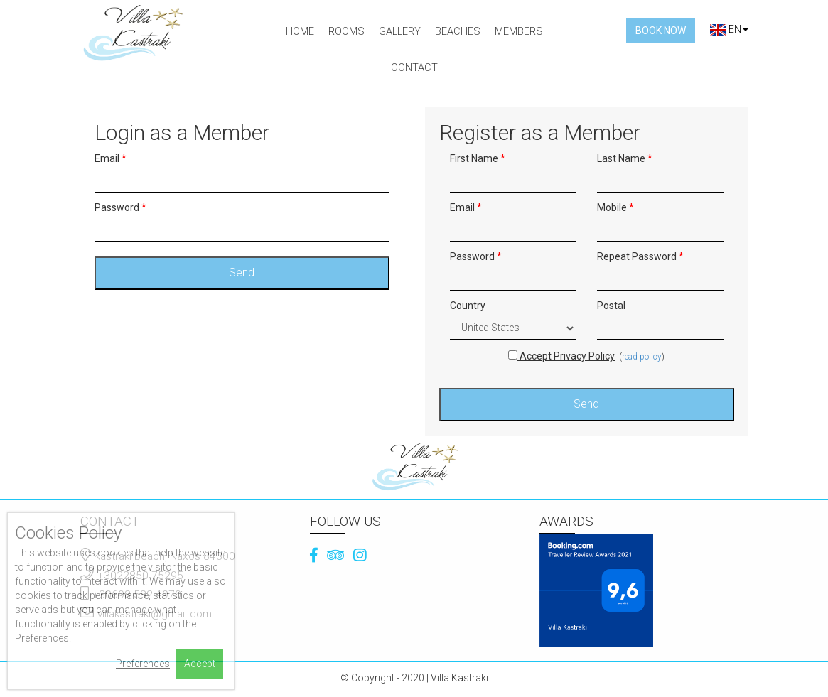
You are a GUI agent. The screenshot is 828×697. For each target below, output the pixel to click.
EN (728, 29)
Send (241, 272)
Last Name (624, 158)
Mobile (615, 207)
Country (467, 305)
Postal (611, 305)
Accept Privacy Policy (561, 356)
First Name (477, 158)
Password (120, 207)
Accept (199, 663)
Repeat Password (640, 256)
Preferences (143, 663)
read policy (642, 357)
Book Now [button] (660, 30)
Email (111, 158)
